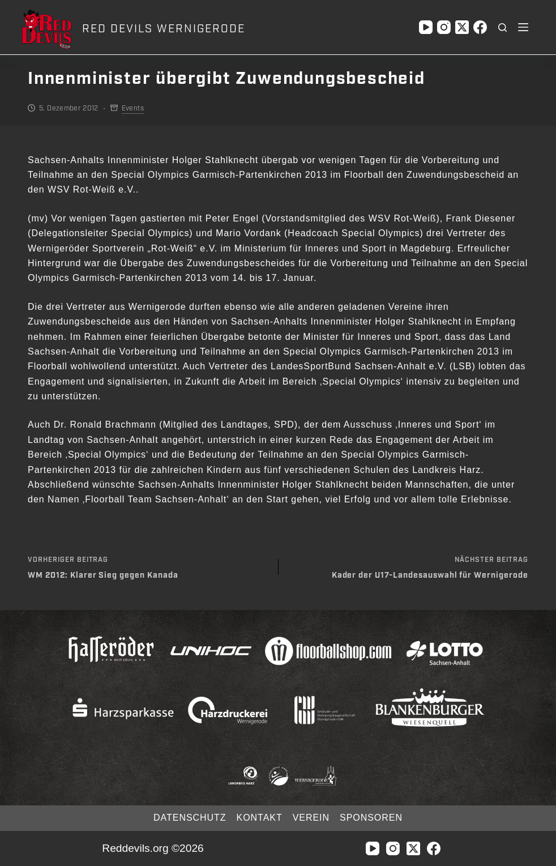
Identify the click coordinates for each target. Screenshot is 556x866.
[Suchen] (502, 27)
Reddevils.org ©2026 (152, 848)
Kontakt (260, 817)
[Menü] (523, 27)
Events (133, 108)
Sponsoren (371, 817)
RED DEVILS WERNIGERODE (163, 29)
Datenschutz (189, 817)
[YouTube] (426, 27)
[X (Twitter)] (462, 27)
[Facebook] (480, 27)
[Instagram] (444, 27)
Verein (311, 817)
